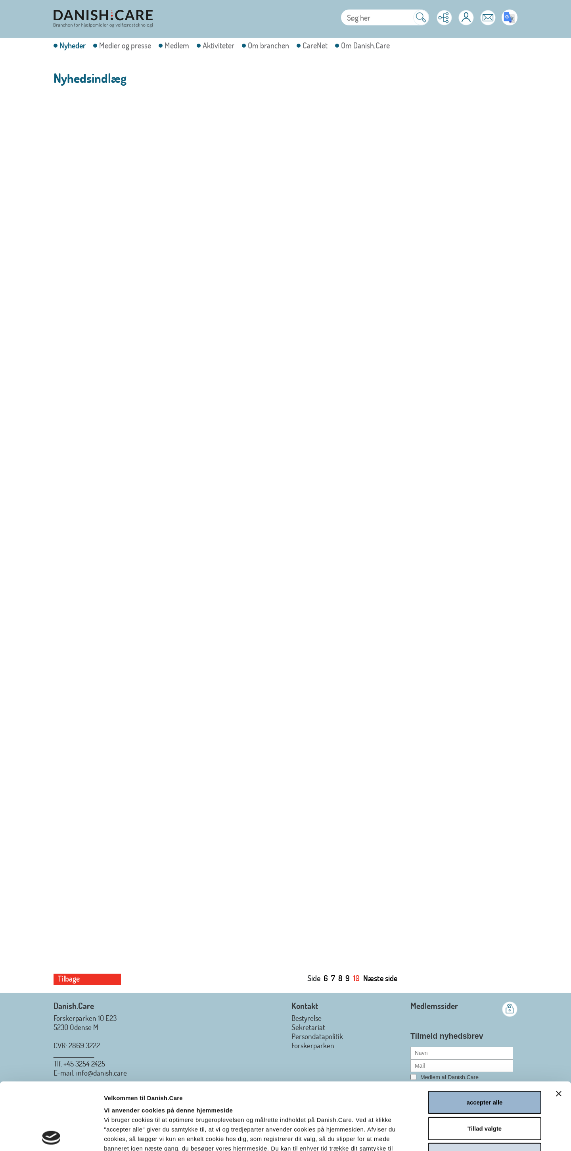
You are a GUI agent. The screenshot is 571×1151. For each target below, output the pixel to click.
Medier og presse (125, 45)
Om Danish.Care (365, 45)
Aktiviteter (218, 45)
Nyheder (72, 45)
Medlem (177, 45)
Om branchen (268, 45)
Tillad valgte (485, 1061)
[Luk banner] (558, 1026)
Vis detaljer (427, 1135)
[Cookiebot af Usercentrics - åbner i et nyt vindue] (51, 1135)
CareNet (315, 45)
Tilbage (69, 979)
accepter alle (485, 1035)
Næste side (380, 978)
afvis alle (484, 1087)
